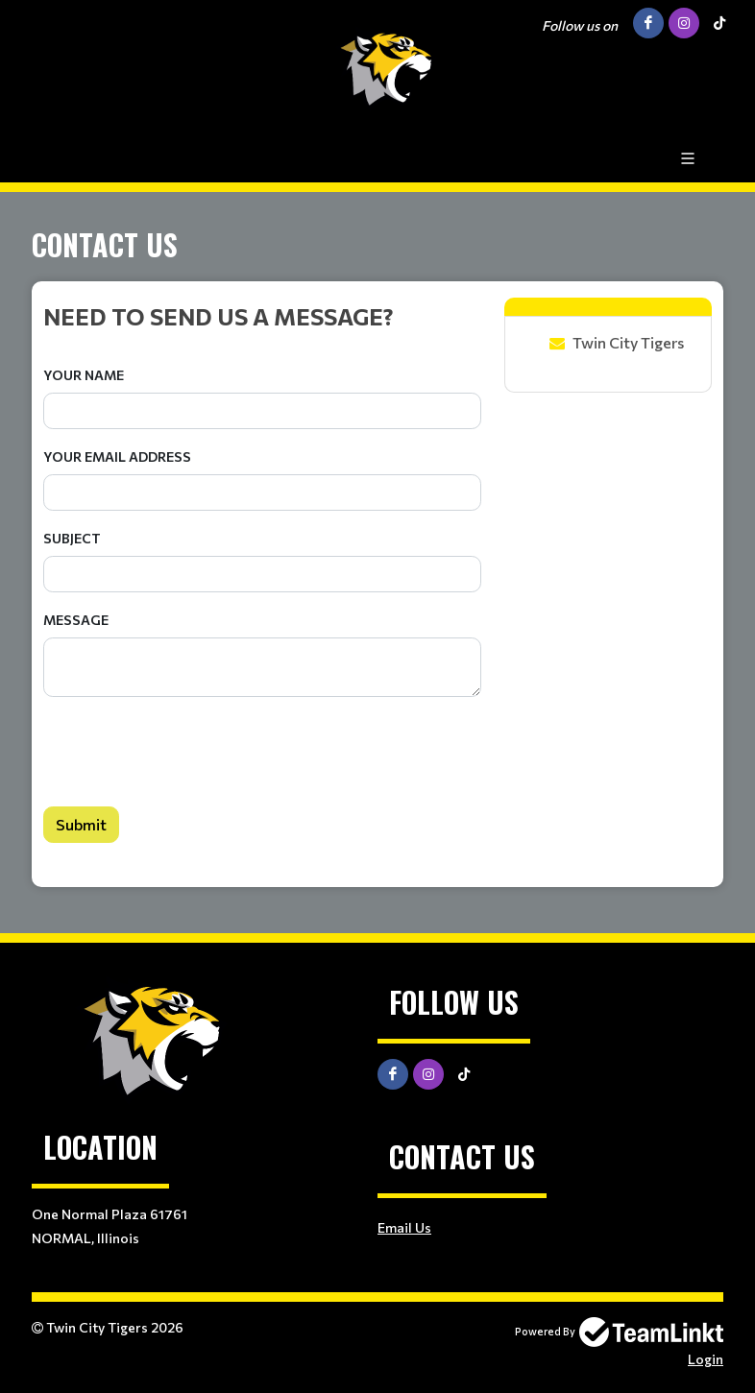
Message (76, 620)
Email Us (404, 1227)
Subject (72, 538)
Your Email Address (117, 456)
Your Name (83, 375)
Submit (81, 824)
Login (705, 1359)
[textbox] (262, 316)
